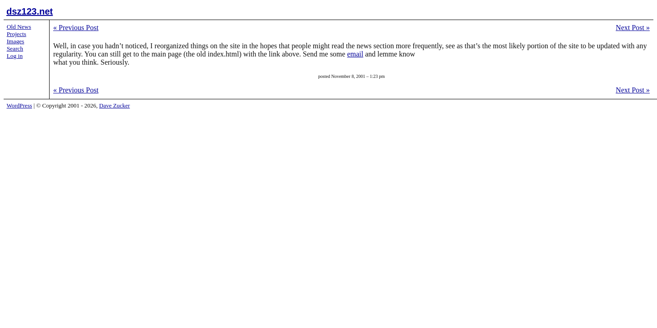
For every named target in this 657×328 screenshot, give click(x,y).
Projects (16, 34)
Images (16, 41)
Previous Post (76, 27)
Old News (19, 26)
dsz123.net (29, 11)
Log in (15, 55)
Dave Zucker (114, 105)
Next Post (633, 27)
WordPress (19, 105)
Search (15, 48)
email (355, 54)
